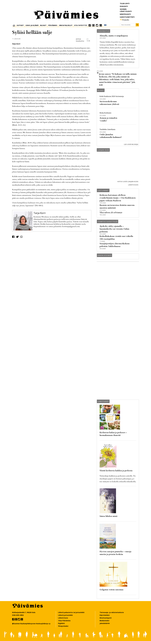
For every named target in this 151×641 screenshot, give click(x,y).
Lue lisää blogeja (131, 144)
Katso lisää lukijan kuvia (128, 181)
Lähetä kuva (133, 185)
